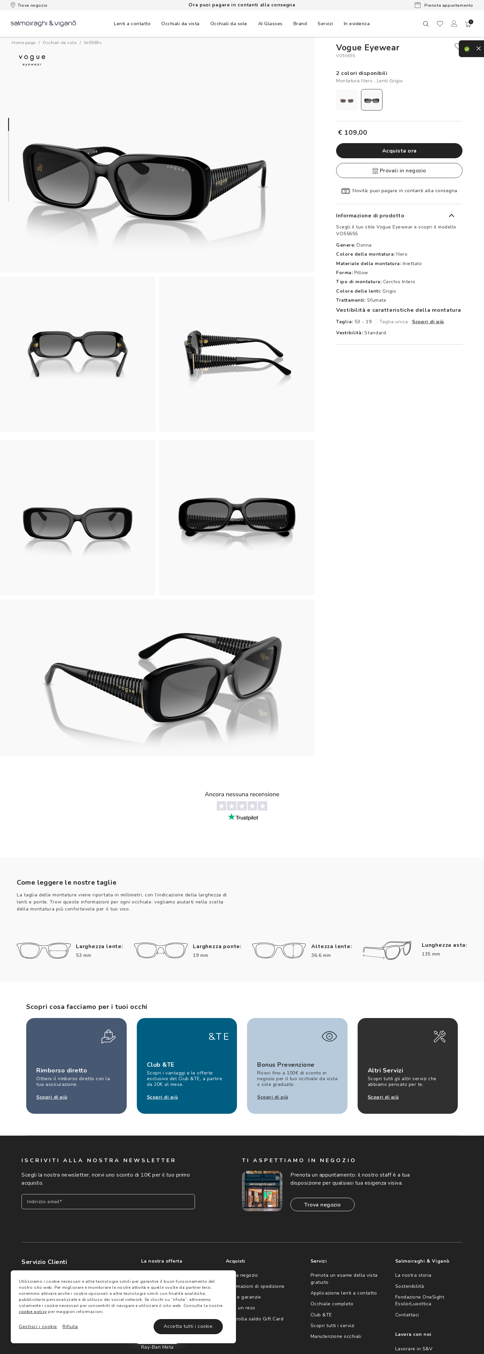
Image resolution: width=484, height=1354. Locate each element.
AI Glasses (270, 23)
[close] (458, 46)
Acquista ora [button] (399, 151)
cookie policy (33, 1311)
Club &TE (321, 1315)
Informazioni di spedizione (255, 1286)
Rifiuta (70, 1326)
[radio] (347, 100)
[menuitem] (132, 23)
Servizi (325, 23)
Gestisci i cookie (38, 1326)
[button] (468, 24)
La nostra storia (413, 1275)
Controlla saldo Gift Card (255, 1319)
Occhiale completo (332, 1304)
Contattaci (407, 1315)
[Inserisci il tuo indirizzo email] (108, 1201)
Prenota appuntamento (444, 5)
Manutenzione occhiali (336, 1336)
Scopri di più (428, 322)
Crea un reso (240, 1308)
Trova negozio (29, 5)
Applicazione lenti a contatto (344, 1293)
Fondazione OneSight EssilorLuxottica (419, 1300)
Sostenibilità (409, 1286)
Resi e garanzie (243, 1297)
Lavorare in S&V (414, 1349)
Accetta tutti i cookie (188, 1326)
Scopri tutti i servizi (333, 1325)
